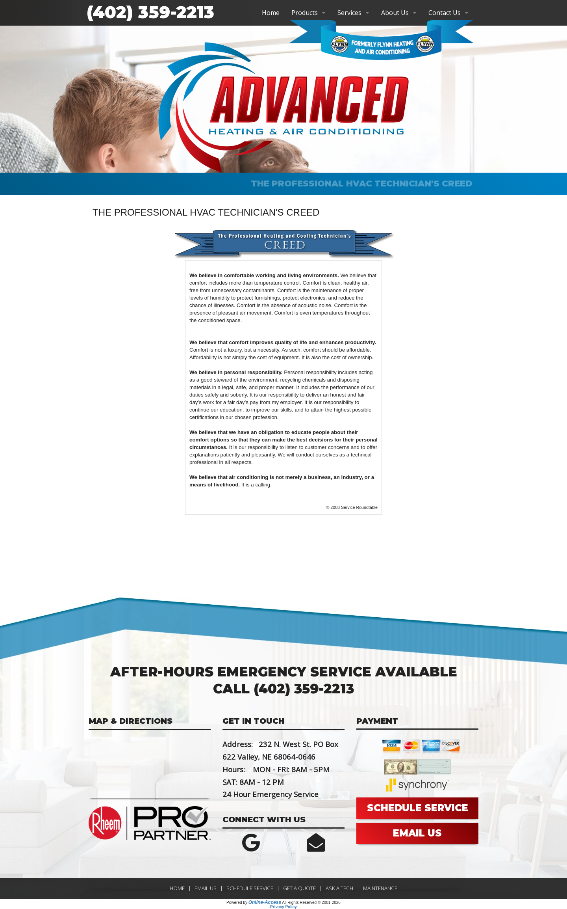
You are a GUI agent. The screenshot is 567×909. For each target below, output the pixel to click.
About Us (395, 12)
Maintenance (380, 888)
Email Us (206, 888)
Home (271, 12)
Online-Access (264, 902)
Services (349, 12)
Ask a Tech (339, 888)
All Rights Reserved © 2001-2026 (311, 902)
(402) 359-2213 (150, 12)
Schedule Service (249, 888)
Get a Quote (299, 888)
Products (304, 12)
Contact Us (444, 12)
